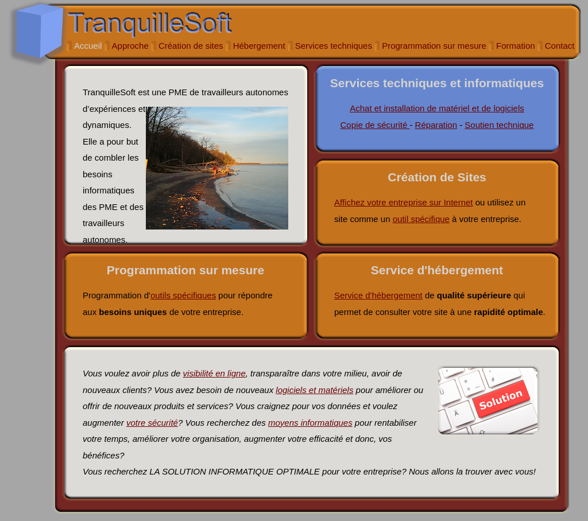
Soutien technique (499, 125)
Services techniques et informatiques (437, 83)
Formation (515, 45)
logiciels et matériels (314, 390)
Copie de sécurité (375, 125)
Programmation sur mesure (434, 45)
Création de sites (190, 45)
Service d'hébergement (437, 270)
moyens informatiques (310, 422)
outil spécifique (421, 219)
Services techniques (333, 45)
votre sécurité (152, 422)
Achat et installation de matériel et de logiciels (437, 108)
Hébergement (259, 45)
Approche (130, 45)
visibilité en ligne (214, 373)
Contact (560, 45)
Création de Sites (437, 177)
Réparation (436, 125)
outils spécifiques (183, 295)
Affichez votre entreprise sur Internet (403, 202)
